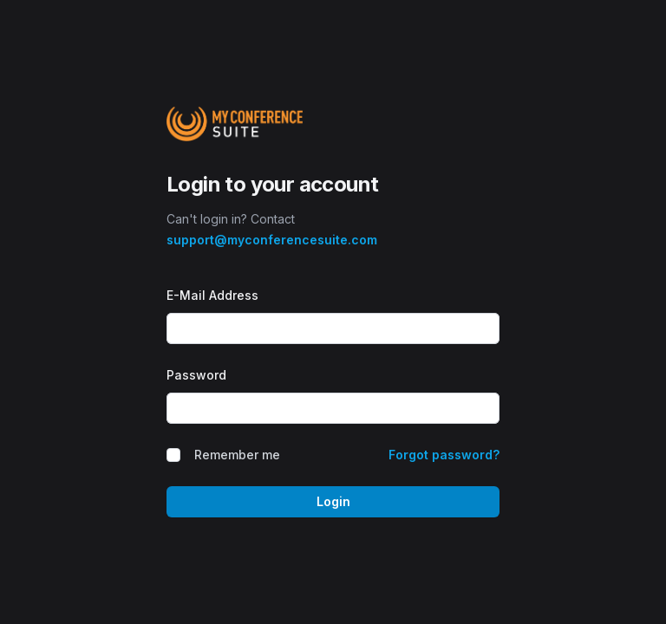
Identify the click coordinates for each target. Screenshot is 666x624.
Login (333, 501)
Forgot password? (444, 454)
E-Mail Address (212, 295)
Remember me (237, 454)
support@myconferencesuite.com (271, 239)
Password (196, 374)
